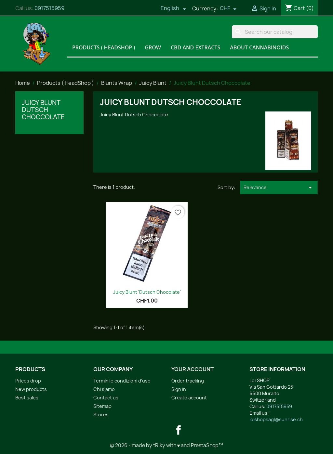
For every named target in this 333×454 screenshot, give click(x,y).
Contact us (105, 398)
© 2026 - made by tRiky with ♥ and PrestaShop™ (166, 445)
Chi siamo (104, 389)
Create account (189, 398)
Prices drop (28, 381)
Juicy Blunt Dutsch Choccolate (43, 109)
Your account (192, 369)
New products (31, 389)
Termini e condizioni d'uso (122, 381)
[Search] (275, 31)
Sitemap (102, 406)
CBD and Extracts (195, 47)
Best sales (26, 398)
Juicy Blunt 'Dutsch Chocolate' (147, 292)
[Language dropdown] (173, 9)
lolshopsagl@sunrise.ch (276, 419)
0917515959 (49, 8)
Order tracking (187, 381)
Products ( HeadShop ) (103, 47)
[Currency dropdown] (228, 9)
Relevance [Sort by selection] (279, 187)
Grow (153, 47)
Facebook (178, 429)
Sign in (178, 389)
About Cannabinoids (259, 47)
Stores (101, 414)
